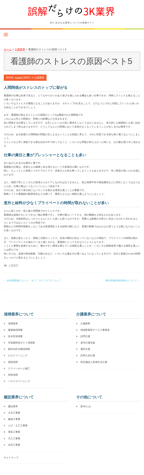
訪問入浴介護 (87, 355)
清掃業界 (13, 323)
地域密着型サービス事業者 (95, 329)
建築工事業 (14, 419)
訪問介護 (85, 336)
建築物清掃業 (15, 329)
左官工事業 (14, 444)
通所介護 (85, 349)
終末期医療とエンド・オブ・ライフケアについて (32, 280)
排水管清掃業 (15, 336)
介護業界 (39, 77)
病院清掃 (13, 362)
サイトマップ (11, 457)
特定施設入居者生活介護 (93, 362)
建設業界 (13, 406)
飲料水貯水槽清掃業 (19, 349)
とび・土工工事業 (18, 425)
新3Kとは (85, 406)
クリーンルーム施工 (19, 368)
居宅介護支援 (87, 342)
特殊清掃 (13, 374)
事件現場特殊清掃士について (122, 280)
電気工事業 (14, 431)
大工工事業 (14, 438)
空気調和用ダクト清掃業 (21, 342)
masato (19, 77)
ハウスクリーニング (19, 381)
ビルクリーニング (18, 355)
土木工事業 (14, 412)
